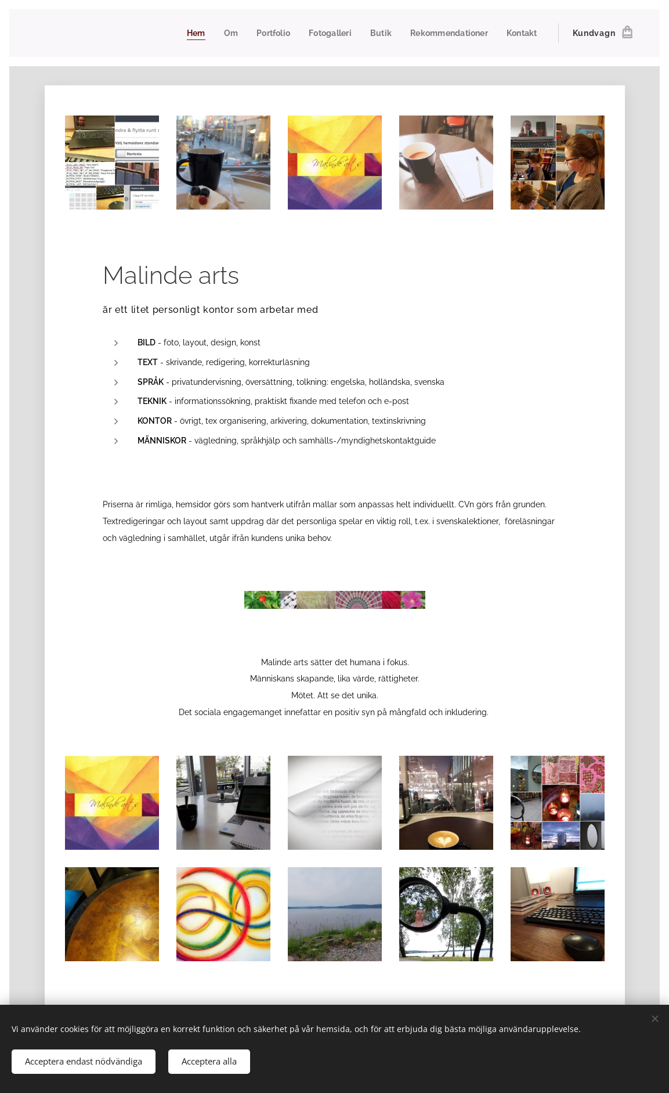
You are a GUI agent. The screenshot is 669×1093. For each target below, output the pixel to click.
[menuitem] (185, 33)
